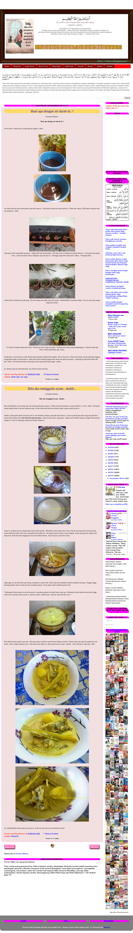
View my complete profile (116, 504)
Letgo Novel (29, 66)
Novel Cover (43, 66)
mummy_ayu (111, 433)
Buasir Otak (113, 323)
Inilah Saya (69, 66)
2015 (111, 472)
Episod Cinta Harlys (114, 525)
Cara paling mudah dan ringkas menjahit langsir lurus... (115, 247)
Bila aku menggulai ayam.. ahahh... (52, 388)
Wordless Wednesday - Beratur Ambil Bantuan (117, 344)
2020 (111, 457)
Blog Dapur (56, 66)
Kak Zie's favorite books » (119, 912)
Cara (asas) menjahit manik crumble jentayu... (115, 287)
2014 (111, 476)
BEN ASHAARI (114, 334)
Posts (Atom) (22, 854)
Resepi (90, 66)
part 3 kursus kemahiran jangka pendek (116, 417)
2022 (111, 450)
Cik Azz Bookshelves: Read (116, 511)
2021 (111, 454)
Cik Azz (108, 417)
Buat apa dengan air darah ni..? (52, 111)
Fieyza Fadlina (117, 519)
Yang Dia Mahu (113, 535)
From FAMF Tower (116, 341)
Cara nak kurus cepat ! (117, 336)
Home (7, 66)
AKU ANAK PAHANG (117, 350)
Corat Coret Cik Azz (108, 620)
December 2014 (117, 478)
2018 (111, 463)
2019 (111, 460)
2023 (111, 447)
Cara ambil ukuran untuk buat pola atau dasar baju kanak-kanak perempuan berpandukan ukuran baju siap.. (116, 262)
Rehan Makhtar (118, 539)
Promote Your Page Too (109, 624)
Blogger (107, 927)
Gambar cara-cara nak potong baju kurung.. (115, 254)
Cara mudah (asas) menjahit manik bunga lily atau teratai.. (116, 304)
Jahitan (99, 66)
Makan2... (15, 836)
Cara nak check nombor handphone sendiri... (115, 240)
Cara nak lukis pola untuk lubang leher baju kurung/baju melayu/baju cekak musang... (116, 295)
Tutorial (80, 66)
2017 (111, 466)
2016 (111, 469)
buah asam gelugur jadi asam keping (115, 435)
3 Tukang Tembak (51, 374)
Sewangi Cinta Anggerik (115, 516)
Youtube (109, 66)
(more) (120, 422)
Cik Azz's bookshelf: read (117, 631)
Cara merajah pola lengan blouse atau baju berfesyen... (116, 272)
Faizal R (108, 425)
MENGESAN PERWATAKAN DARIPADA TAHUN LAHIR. (117, 280)
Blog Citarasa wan (116, 315)
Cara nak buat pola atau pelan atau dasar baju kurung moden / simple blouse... (116, 232)
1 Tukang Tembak (50, 834)
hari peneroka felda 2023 (116, 407)
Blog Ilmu (17, 66)
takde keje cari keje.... (20, 377)
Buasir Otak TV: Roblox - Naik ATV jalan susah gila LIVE (117, 326)
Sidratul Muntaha (113, 407)
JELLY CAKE (113, 317)
